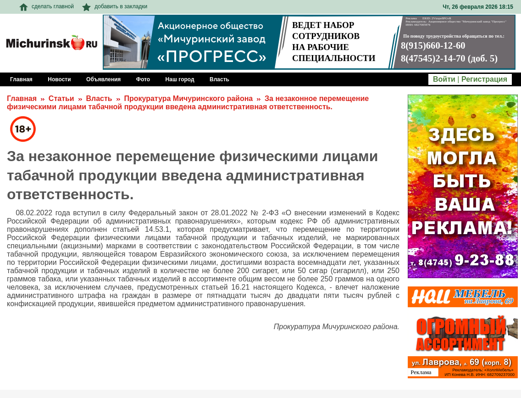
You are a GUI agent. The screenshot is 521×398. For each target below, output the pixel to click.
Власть (99, 98)
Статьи (61, 98)
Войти (444, 79)
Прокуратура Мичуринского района (188, 98)
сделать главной (46, 6)
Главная (22, 98)
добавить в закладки (114, 6)
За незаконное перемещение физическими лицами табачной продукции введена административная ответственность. (188, 103)
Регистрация (484, 79)
